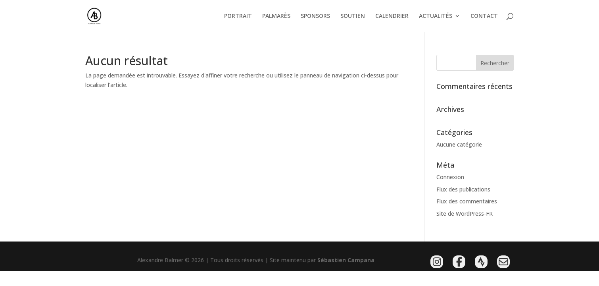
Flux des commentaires (466, 201)
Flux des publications (463, 189)
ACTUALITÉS (435, 16)
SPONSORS (315, 16)
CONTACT (484, 16)
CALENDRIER (392, 16)
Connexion (450, 177)
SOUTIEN (352, 16)
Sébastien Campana (345, 260)
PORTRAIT (238, 16)
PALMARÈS (276, 16)
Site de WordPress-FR (464, 213)
